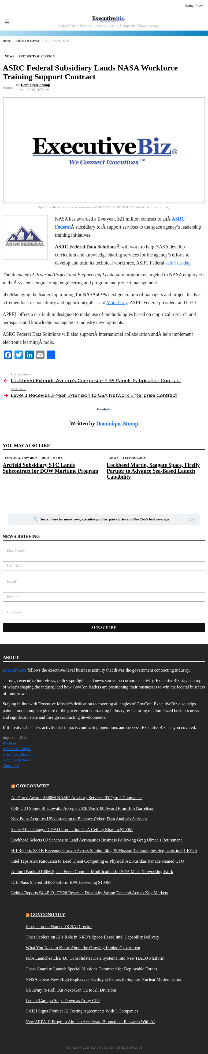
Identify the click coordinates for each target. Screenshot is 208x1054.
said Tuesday (177, 263)
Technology (134, 458)
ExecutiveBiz (14, 670)
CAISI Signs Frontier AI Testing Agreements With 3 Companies (82, 1011)
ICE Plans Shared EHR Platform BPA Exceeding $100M (61, 882)
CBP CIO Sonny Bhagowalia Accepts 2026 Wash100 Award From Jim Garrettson (82, 808)
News (57, 458)
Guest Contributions (18, 755)
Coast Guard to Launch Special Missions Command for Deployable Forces (91, 969)
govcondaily (48, 914)
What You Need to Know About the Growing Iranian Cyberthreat (83, 947)
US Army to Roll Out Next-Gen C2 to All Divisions (71, 990)
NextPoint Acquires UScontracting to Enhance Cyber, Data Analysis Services (79, 819)
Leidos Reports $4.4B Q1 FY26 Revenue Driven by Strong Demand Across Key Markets (89, 893)
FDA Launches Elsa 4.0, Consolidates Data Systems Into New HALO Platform (95, 958)
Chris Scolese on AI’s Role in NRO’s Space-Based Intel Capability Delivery (92, 937)
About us (9, 743)
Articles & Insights (17, 749)
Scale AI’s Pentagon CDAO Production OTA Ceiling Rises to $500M (72, 829)
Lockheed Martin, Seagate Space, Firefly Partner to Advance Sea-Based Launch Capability (153, 471)
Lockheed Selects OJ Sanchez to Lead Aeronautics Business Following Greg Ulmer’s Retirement (96, 840)
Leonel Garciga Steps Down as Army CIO (63, 1000)
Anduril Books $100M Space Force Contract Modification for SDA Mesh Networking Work (92, 871)
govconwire (32, 785)
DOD (45, 458)
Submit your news (16, 760)
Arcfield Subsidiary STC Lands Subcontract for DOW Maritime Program (50, 468)
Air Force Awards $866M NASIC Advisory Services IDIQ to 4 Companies (76, 797)
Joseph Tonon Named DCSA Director (59, 926)
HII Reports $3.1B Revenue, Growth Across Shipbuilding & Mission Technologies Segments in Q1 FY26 (104, 850)
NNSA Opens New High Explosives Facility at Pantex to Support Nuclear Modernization (104, 979)
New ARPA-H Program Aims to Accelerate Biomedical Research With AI (90, 1021)
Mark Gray (116, 302)
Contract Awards (21, 458)
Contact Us (11, 766)
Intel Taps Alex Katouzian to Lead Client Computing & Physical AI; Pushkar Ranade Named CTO (97, 861)
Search (192, 520)
